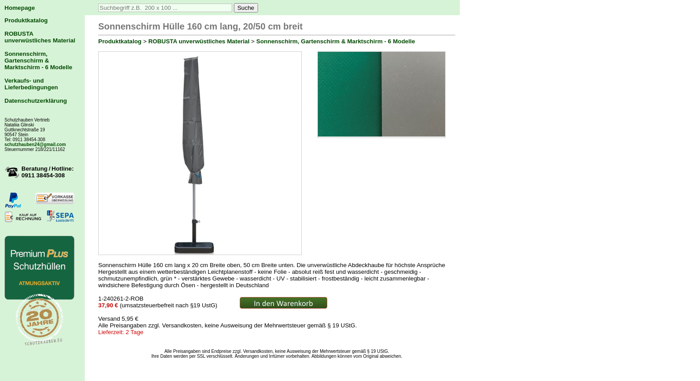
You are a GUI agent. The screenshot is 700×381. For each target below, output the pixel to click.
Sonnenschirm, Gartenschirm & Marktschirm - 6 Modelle (38, 60)
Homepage (19, 7)
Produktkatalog (26, 20)
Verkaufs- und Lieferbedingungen (31, 84)
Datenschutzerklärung (35, 100)
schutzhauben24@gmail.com (35, 144)
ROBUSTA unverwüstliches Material (39, 37)
